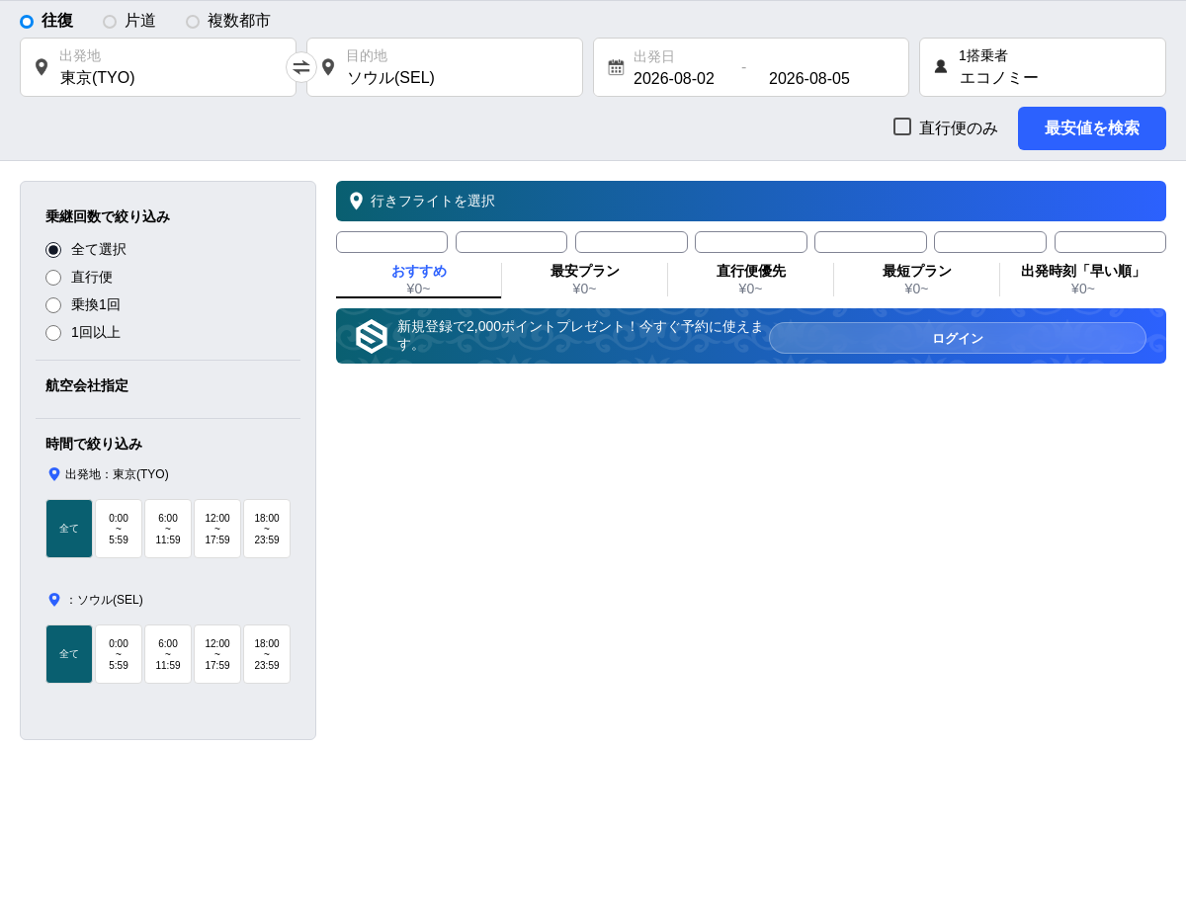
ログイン (1095, 336)
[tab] (392, 242)
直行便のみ (958, 128)
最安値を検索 (1092, 128)
